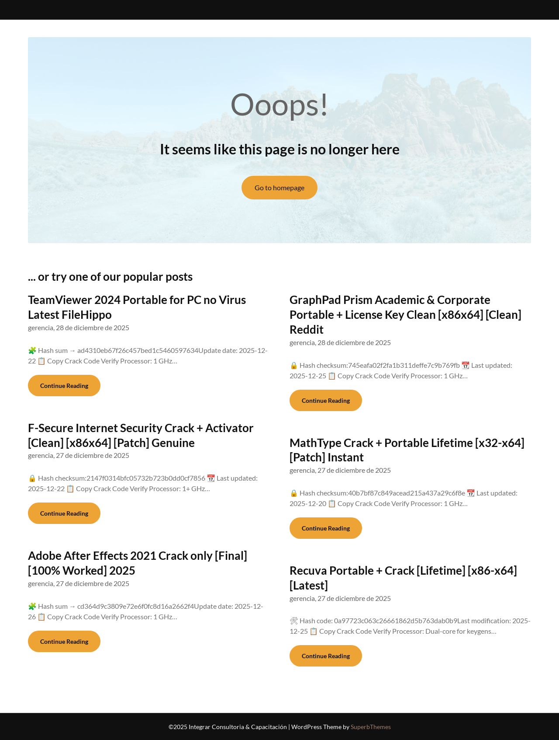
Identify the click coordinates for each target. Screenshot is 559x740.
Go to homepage (279, 187)
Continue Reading (64, 385)
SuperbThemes (371, 726)
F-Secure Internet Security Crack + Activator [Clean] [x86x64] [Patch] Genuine (141, 435)
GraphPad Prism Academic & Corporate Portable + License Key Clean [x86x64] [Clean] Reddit (405, 314)
